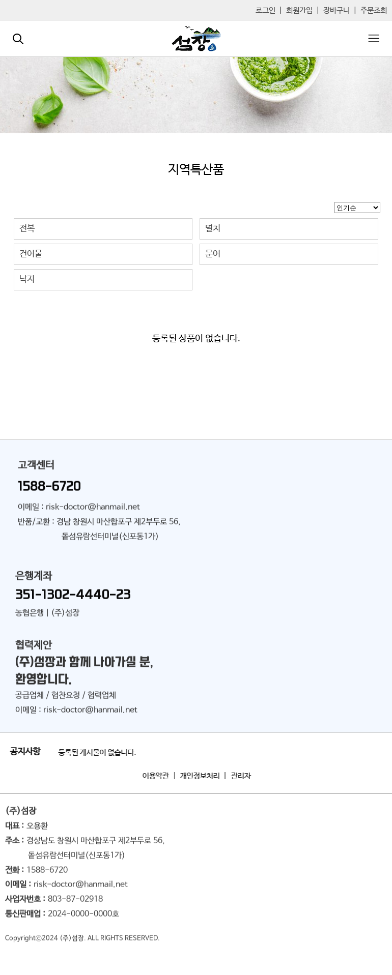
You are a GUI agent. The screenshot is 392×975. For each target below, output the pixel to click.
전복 (27, 228)
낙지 (27, 279)
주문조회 (373, 10)
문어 (212, 254)
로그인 (265, 10)
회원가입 (299, 10)
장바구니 (336, 10)
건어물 (30, 254)
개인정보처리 (203, 776)
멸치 (212, 228)
